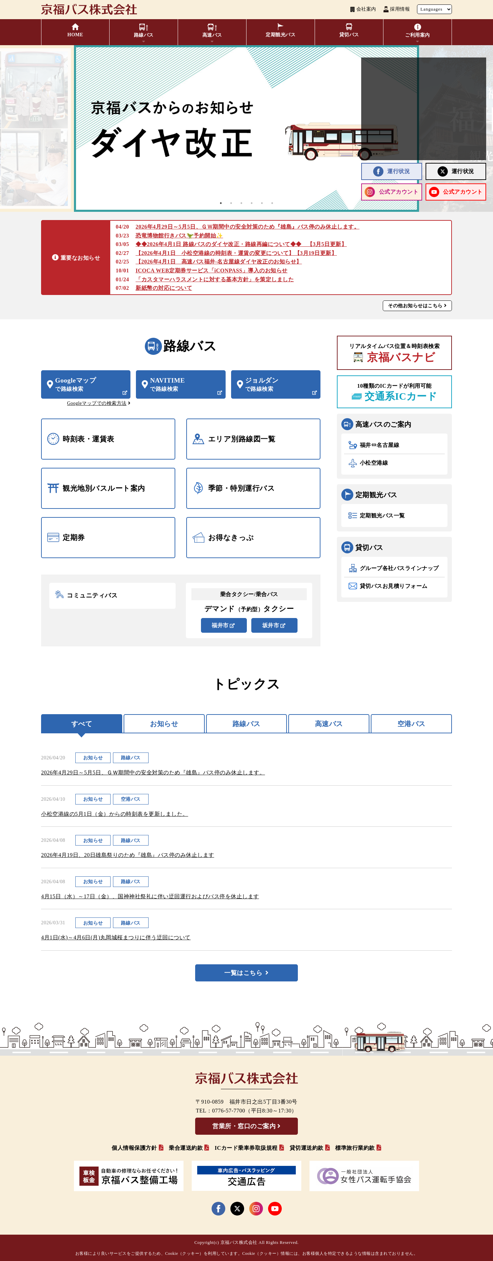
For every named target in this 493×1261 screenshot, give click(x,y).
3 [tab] (241, 203)
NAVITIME (184, 385)
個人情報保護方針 (134, 1148)
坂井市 (270, 625)
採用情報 (396, 9)
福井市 (220, 625)
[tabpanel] (246, 128)
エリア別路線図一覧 (233, 439)
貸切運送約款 (307, 1148)
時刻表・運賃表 (80, 439)
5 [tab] (261, 203)
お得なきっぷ (223, 537)
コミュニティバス (86, 596)
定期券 (66, 537)
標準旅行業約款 (355, 1148)
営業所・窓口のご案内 (244, 1126)
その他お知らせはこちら (415, 305)
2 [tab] (231, 203)
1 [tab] (220, 203)
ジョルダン (280, 385)
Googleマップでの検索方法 (97, 403)
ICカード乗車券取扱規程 (246, 1148)
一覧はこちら (243, 972)
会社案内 (363, 9)
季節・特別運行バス (233, 488)
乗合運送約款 (186, 1148)
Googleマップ (90, 385)
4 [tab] (251, 203)
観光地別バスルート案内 (96, 488)
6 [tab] (272, 203)
